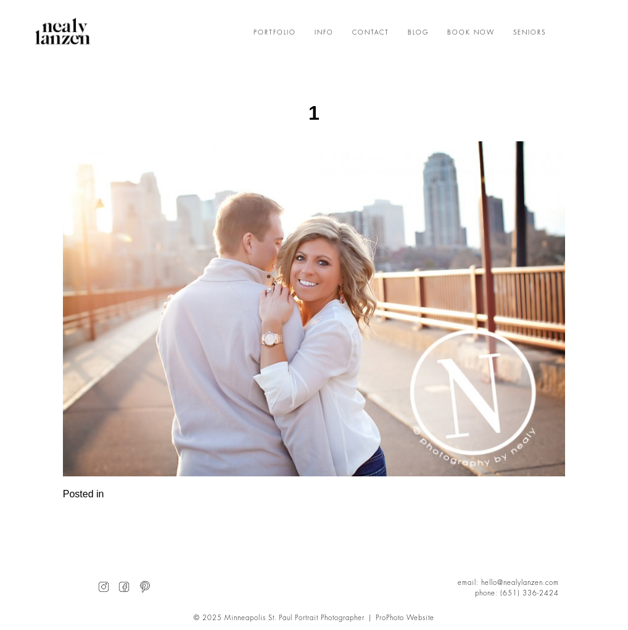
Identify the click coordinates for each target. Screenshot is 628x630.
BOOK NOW (471, 33)
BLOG (418, 33)
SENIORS (529, 33)
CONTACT (370, 33)
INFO (324, 33)
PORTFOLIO (275, 33)
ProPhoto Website (405, 618)
